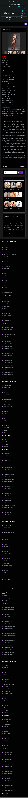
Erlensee (5, 287)
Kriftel (5, 432)
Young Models (7, 579)
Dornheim (6, 275)
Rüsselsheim (6, 679)
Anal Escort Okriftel (8, 649)
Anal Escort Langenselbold (9, 607)
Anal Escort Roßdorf (8, 754)
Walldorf (5, 700)
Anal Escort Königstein (8, 507)
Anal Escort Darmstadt (8, 353)
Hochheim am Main (8, 406)
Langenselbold (7, 530)
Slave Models (7, 313)
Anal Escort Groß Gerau (9, 472)
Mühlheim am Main (8, 541)
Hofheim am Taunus (8, 408)
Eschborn (6, 289)
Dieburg (5, 273)
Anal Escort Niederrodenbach (10, 635)
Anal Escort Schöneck (8, 759)
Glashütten (6, 390)
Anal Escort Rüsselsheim (9, 757)
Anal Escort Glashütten (9, 469)
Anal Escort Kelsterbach (9, 502)
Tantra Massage (7, 318)
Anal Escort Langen (8, 517)
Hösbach (6, 411)
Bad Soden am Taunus (9, 259)
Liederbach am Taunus (9, 532)
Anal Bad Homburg (8, 336)
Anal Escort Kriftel (7, 512)
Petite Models (7, 441)
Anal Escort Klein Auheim (9, 505)
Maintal (5, 534)
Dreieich (5, 278)
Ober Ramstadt (7, 560)
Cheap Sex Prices (7, 719)
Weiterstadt (6, 703)
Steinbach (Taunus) (8, 688)
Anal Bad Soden (7, 341)
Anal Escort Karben (8, 498)
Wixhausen (6, 710)
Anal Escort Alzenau (8, 329)
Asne (11, 199)
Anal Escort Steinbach (8, 766)
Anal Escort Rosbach (8, 752)
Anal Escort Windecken (9, 785)
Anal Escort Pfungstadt (9, 652)
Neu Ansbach (7, 546)
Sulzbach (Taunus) (8, 693)
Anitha (11, 208)
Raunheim (6, 667)
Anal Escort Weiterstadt (9, 780)
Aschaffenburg (7, 244)
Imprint (5, 600)
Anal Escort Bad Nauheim (9, 339)
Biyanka (12, 189)
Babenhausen (7, 252)
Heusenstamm (7, 404)
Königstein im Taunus (8, 427)
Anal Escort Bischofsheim (9, 348)
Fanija (17, 189)
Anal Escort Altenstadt (8, 327)
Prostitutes (6, 740)
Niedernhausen (7, 556)
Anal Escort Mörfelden (8, 616)
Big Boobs (6, 458)
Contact (5, 595)
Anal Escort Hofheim (8, 488)
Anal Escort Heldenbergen (9, 481)
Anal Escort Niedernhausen (10, 633)
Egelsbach (6, 282)
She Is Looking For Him (9, 743)
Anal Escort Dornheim (8, 358)
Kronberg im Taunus (8, 525)
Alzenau (5, 249)
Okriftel (5, 572)
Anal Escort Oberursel (8, 642)
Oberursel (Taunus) (8, 565)
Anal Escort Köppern (8, 509)
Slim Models (6, 444)
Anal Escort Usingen (8, 773)
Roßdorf (5, 677)
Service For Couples (8, 310)
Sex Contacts (6, 745)
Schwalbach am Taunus (9, 684)
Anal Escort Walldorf (8, 778)
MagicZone (22, 7)
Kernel (6, 208)
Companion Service (8, 721)
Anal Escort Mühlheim (8, 619)
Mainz (5, 537)
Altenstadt (6, 247)
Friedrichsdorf (7, 387)
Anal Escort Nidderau (8, 628)
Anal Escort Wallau (8, 776)
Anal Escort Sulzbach (8, 771)
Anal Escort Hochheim (8, 486)
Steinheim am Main (8, 691)
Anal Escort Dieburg (8, 355)
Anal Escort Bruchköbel (9, 350)
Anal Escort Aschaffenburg (9, 332)
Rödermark (6, 670)
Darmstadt (6, 270)
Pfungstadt (6, 665)
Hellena (18, 199)
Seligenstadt (6, 686)
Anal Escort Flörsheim (8, 374)
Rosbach (5, 674)
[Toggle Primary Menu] (25, 24)
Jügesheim (6, 416)
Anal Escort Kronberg (8, 514)
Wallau (5, 698)
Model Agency (7, 738)
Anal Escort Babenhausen (9, 334)
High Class (6, 726)
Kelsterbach (6, 423)
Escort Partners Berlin (8, 588)
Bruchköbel (6, 268)
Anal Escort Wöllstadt (8, 790)
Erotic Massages (7, 320)
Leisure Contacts (7, 736)
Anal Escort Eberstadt (8, 362)
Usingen (5, 696)
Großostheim (6, 394)
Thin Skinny (6, 439)
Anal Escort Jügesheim (9, 495)
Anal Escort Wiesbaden (9, 783)
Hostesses (6, 731)
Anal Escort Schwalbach (9, 761)
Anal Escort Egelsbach (8, 365)
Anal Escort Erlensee (8, 369)
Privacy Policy (7, 598)
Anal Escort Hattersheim (9, 479)
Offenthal (6, 570)
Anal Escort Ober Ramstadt (9, 638)
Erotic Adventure (7, 724)
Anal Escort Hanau (8, 476)
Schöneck (6, 681)
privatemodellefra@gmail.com (9, 8)
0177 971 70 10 (9, 13)
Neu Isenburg (7, 549)
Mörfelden (6, 539)
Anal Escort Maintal (8, 612)
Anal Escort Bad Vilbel (8, 343)
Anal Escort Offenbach (8, 645)
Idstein (5, 413)
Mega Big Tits (7, 460)
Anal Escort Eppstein (8, 367)
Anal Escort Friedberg (8, 376)
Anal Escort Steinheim (8, 768)
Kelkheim (6, 420)
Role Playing (6, 308)
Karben (5, 418)
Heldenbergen (7, 401)
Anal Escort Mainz (8, 614)
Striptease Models (7, 315)
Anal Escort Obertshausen (9, 640)
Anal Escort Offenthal (8, 647)
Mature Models (7, 581)
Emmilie (18, 208)
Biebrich (5, 263)
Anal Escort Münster (8, 621)
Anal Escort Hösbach (8, 491)
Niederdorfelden (7, 553)
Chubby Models (7, 446)
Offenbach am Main (8, 567)
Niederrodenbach (7, 558)
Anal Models (6, 299)
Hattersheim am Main (8, 399)
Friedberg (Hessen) (8, 385)
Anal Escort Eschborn (8, 372)
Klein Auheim (6, 425)
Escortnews (5, 793)
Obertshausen (7, 563)
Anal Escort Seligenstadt (9, 764)
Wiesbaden (6, 705)
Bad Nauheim (7, 256)
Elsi (5, 189)
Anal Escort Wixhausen (9, 787)
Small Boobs (6, 453)
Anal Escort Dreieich (8, 360)
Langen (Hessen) (7, 527)
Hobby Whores (7, 728)
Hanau (5, 397)
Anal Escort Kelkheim (8, 500)
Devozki (5, 795)
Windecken (6, 707)
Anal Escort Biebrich (8, 346)
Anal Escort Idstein (8, 493)
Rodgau (5, 672)
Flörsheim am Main (8, 292)
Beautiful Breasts (7, 455)
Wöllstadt (6, 712)
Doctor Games (7, 301)
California (6, 199)
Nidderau (6, 551)
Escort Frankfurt (14, 2)
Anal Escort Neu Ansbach (9, 623)
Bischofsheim (7, 266)
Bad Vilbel (6, 261)
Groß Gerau (6, 392)
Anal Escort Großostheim (9, 474)
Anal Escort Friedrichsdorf (9, 467)
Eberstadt (6, 280)
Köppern (5, 430)
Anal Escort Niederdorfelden (10, 630)
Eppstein (5, 285)
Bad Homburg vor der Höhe (10, 254)
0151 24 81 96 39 (15, 4)
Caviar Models (7, 306)
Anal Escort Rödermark (9, 656)
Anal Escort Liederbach (9, 609)
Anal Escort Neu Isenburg (9, 626)
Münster (5, 544)
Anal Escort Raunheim (8, 654)
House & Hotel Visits (8, 733)
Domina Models (7, 303)
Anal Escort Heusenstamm (9, 483)
